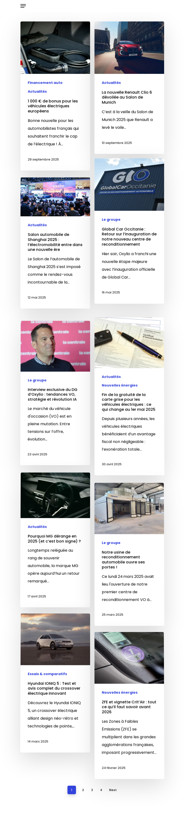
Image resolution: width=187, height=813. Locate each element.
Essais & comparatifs (47, 729)
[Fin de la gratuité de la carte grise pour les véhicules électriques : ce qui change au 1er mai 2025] (130, 453)
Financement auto (45, 83)
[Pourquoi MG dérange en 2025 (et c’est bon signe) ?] (54, 596)
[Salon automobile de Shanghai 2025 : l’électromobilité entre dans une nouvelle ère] (54, 276)
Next (113, 790)
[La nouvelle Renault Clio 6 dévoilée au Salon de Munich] (129, 91)
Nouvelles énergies (119, 442)
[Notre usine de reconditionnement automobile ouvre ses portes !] (130, 611)
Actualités (37, 92)
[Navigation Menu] (23, 5)
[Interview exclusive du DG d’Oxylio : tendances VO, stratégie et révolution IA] (54, 449)
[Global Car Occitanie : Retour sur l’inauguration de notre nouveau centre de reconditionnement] (129, 238)
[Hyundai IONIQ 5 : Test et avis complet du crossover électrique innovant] (54, 740)
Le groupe (111, 227)
